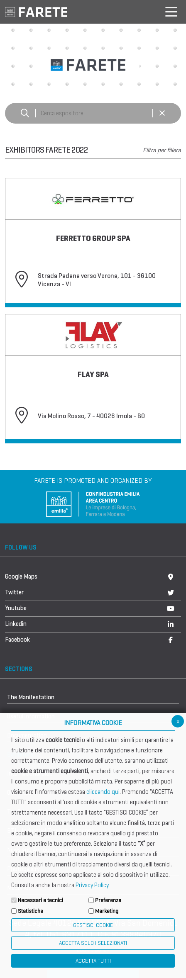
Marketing (106, 911)
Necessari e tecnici (40, 900)
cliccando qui (103, 792)
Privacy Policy (92, 885)
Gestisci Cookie (93, 925)
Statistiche (30, 911)
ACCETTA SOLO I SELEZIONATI (93, 942)
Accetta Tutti (93, 960)
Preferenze (108, 900)
